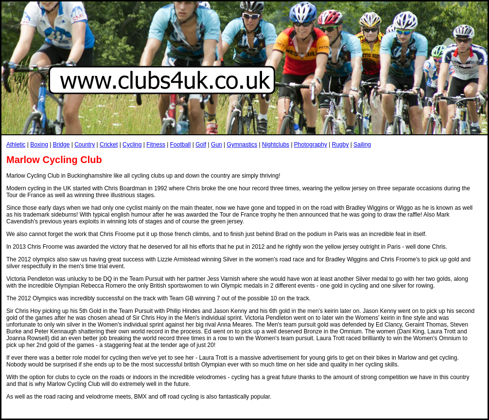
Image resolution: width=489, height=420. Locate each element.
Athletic (15, 144)
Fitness (155, 144)
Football (180, 144)
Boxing (39, 144)
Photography (310, 144)
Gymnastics (242, 144)
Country (84, 144)
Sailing (362, 144)
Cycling (131, 144)
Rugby (340, 144)
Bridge (61, 144)
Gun (216, 144)
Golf (200, 144)
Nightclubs (275, 144)
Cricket (109, 144)
